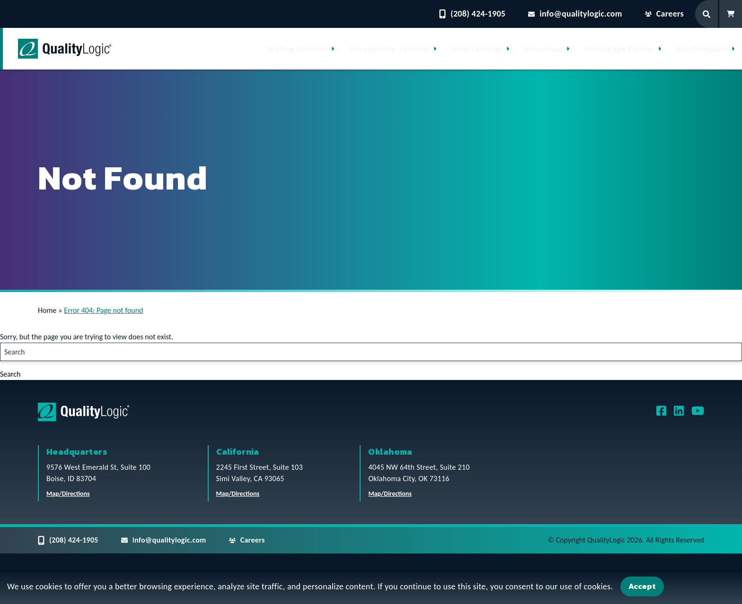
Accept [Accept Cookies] (642, 586)
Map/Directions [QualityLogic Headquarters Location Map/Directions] (68, 494)
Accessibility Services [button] (389, 48)
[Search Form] (707, 14)
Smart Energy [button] (477, 48)
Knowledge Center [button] (619, 48)
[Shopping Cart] (730, 14)
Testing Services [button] (296, 48)
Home (47, 310)
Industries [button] (543, 48)
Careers (664, 14)
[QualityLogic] (64, 48)
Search (10, 374)
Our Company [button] (702, 48)
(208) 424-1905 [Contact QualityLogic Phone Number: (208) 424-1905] (472, 14)
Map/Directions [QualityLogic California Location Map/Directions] (238, 494)
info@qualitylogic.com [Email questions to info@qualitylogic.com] (575, 14)
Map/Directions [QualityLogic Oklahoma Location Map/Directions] (390, 494)
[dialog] (371, 588)
